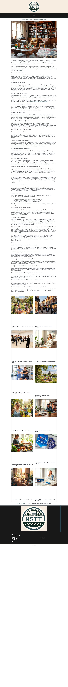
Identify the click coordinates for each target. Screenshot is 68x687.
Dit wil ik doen (14, 562)
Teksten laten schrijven (16, 559)
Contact (12, 564)
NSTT (12, 557)
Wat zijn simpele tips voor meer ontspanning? (22, 522)
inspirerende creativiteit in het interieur (39, 101)
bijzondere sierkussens (24, 232)
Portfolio (43, 561)
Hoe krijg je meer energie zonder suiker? (21, 430)
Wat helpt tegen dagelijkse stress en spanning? (45, 361)
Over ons (13, 560)
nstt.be (34, 568)
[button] (34, 15)
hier (21, 70)
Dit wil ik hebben (21, 526)
